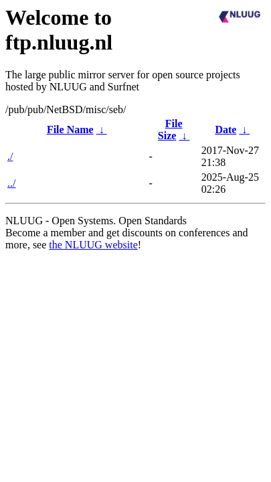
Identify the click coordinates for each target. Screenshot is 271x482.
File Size (170, 129)
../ (11, 183)
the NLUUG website (93, 244)
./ (10, 156)
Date (225, 129)
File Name (70, 129)
